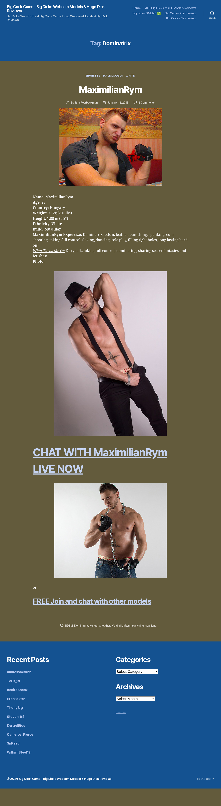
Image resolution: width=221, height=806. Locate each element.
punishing (138, 643)
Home (136, 8)
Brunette (92, 76)
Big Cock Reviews (119, 730)
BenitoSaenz (17, 707)
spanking (151, 643)
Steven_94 (16, 734)
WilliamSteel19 (20, 769)
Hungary (95, 643)
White (131, 76)
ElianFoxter (16, 716)
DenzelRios (16, 743)
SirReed (14, 761)
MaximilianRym (110, 89)
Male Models (113, 76)
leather (106, 643)
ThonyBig (15, 725)
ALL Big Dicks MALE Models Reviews (170, 8)
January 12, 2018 (118, 103)
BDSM (69, 643)
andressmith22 (20, 689)
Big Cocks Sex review (181, 18)
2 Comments (147, 103)
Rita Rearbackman (85, 103)
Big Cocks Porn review (180, 13)
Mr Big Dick (124, 730)
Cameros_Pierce (21, 752)
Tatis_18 (14, 698)
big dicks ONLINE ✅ (146, 13)
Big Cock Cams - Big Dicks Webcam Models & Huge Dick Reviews (55, 9)
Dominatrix (81, 643)
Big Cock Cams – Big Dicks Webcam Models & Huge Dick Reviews (67, 796)
